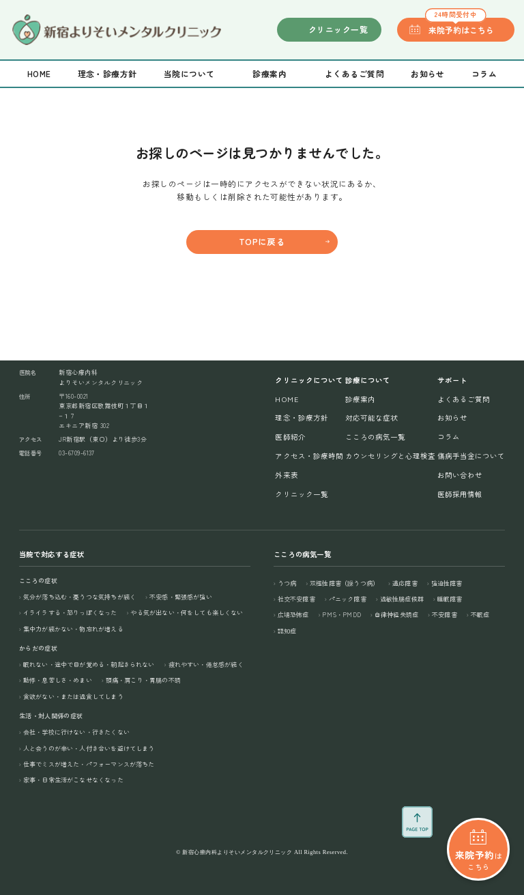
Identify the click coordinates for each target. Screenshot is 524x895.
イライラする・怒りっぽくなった (70, 612)
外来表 (286, 475)
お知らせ (428, 73)
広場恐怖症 (293, 614)
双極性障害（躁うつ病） (344, 583)
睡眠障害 (450, 599)
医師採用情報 (459, 494)
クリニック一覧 (338, 29)
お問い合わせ (459, 475)
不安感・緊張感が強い (180, 597)
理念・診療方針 (107, 73)
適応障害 (405, 583)
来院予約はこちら (460, 26)
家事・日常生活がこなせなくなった (73, 780)
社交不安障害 (296, 599)
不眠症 (480, 614)
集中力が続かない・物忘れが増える (73, 629)
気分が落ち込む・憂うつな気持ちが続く (79, 597)
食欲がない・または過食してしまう (73, 696)
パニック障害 (347, 599)
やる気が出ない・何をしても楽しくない (186, 612)
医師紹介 (290, 436)
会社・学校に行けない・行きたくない (76, 732)
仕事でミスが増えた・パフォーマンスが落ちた (89, 764)
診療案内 (360, 399)
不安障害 (444, 614)
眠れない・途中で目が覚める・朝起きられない (89, 664)
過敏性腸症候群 (402, 599)
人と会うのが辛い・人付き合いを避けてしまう (89, 748)
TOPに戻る (262, 241)
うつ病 (287, 583)
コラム (484, 73)
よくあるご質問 (354, 73)
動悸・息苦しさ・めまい (57, 680)
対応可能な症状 (371, 417)
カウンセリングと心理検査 (390, 456)
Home (39, 73)
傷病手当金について (471, 456)
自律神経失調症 (396, 614)
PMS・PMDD (341, 614)
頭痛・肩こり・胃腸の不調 (143, 680)
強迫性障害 (447, 583)
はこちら (478, 820)
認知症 (287, 631)
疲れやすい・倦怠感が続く (206, 664)
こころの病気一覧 (375, 436)
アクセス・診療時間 (309, 456)
